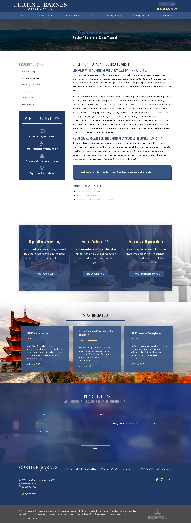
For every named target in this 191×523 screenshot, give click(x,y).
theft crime (155, 116)
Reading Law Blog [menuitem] (141, 15)
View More (33, 364)
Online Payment (109, 469)
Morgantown (28, 97)
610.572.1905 (167, 8)
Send (95, 448)
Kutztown (27, 91)
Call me (85, 172)
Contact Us (163, 469)
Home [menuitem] (22, 15)
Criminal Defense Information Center (95, 199)
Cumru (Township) (31, 78)
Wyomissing (28, 104)
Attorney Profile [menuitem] (44, 15)
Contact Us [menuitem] (166, 15)
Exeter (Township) (31, 84)
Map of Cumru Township (89, 191)
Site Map (127, 469)
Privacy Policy (144, 469)
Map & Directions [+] (29, 483)
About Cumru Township (88, 195)
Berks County (28, 71)
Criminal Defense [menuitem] (71, 15)
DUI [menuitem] (93, 15)
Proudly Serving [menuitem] (113, 15)
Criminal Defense (86, 469)
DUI (164, 116)
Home (68, 469)
